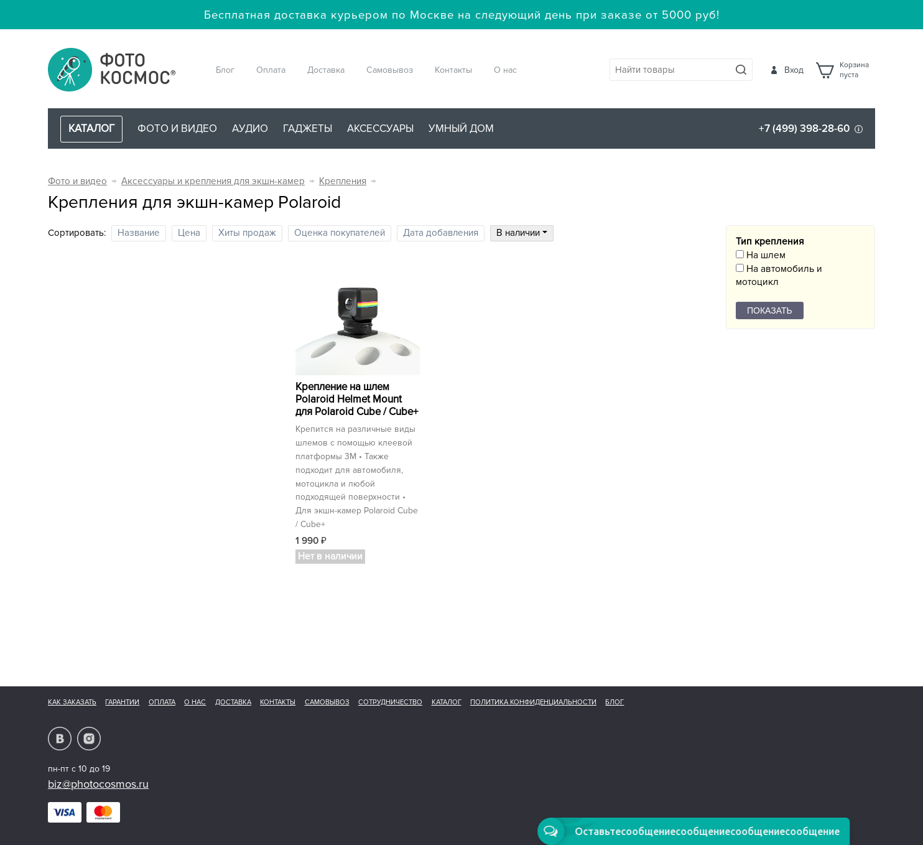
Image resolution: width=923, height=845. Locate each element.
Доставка (326, 70)
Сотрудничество (390, 702)
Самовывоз (389, 70)
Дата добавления (440, 233)
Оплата (270, 70)
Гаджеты (307, 128)
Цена (189, 233)
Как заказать (72, 702)
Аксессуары (380, 128)
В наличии (521, 233)
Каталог (447, 702)
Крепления (342, 181)
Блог (225, 70)
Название (139, 233)
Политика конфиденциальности (533, 702)
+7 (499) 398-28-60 (804, 128)
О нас (505, 70)
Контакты (453, 70)
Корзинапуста (854, 70)
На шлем (761, 255)
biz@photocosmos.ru (98, 784)
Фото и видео (177, 128)
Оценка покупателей (339, 233)
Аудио (250, 128)
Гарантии (122, 702)
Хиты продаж (247, 233)
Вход (794, 70)
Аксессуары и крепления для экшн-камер (213, 181)
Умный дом (461, 128)
